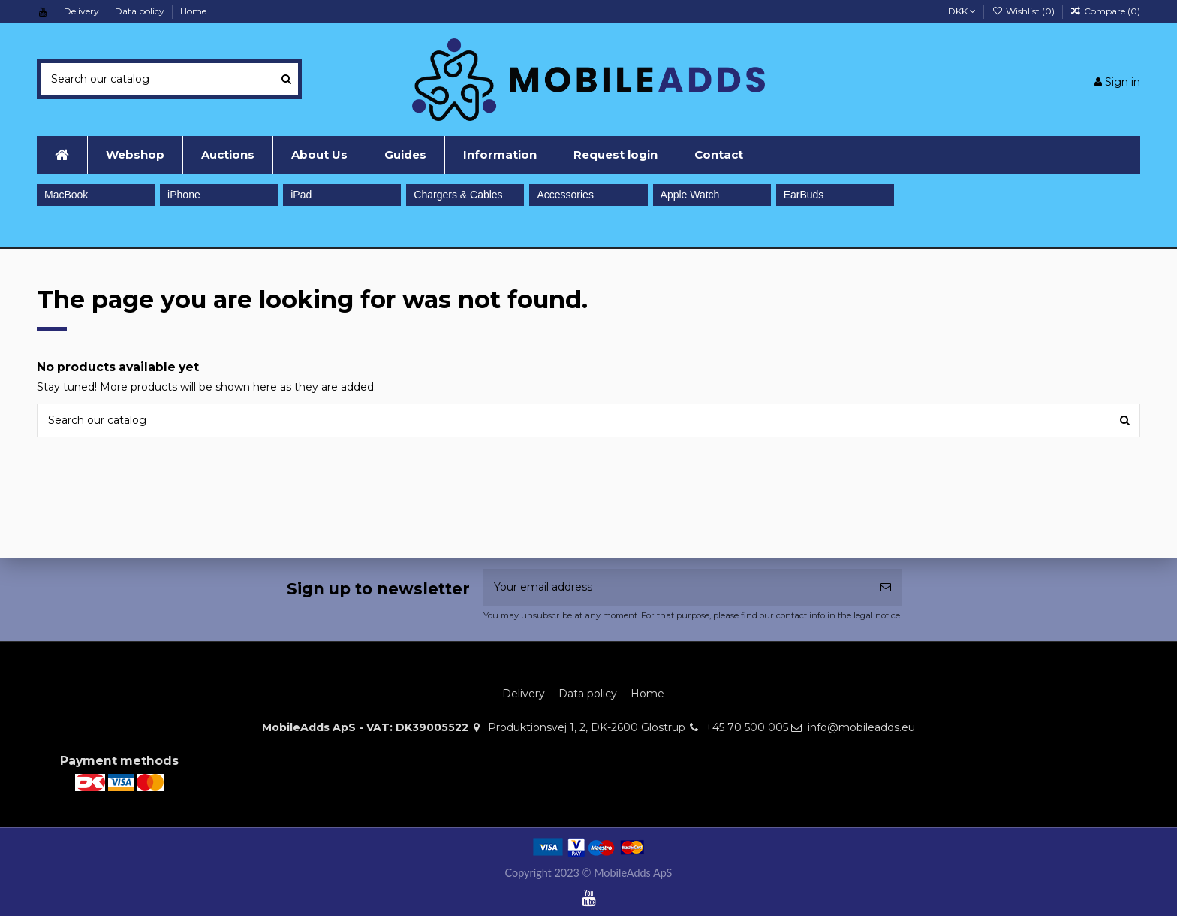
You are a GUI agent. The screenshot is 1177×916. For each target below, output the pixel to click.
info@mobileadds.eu (861, 727)
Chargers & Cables (458, 195)
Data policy (141, 11)
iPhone (183, 195)
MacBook (66, 195)
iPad (301, 195)
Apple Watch (690, 195)
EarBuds (804, 195)
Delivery (82, 11)
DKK (962, 11)
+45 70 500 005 (747, 727)
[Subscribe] (886, 587)
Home (193, 11)
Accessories (565, 195)
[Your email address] (676, 587)
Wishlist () (1024, 11)
